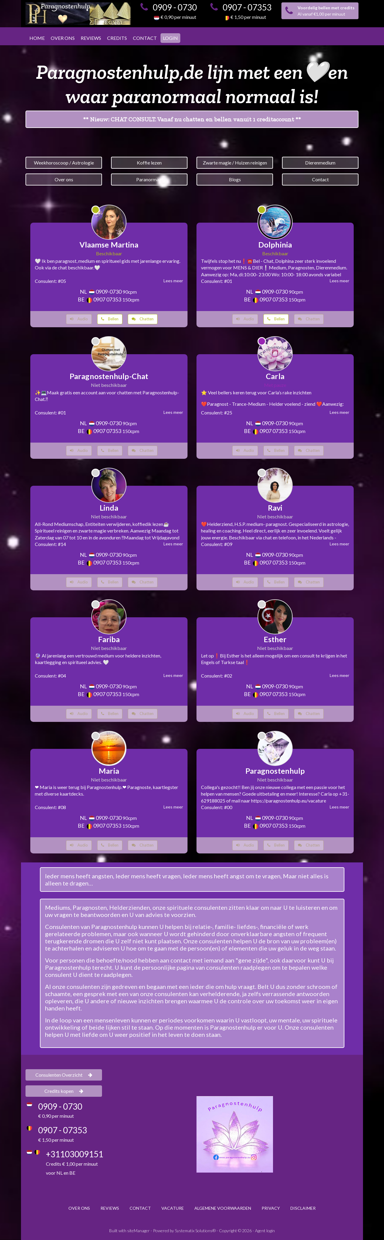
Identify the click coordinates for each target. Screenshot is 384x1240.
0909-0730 (109, 291)
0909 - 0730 (175, 7)
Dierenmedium (320, 162)
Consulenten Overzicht (63, 1075)
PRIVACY (271, 1208)
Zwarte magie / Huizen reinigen (235, 162)
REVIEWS (91, 38)
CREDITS (117, 38)
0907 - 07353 (247, 7)
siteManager (138, 1230)
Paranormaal (149, 179)
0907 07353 (107, 299)
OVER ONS (63, 38)
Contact (320, 179)
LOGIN (170, 38)
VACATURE (172, 1208)
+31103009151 (74, 1154)
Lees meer (173, 280)
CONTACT (145, 38)
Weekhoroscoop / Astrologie (64, 162)
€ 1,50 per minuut (248, 17)
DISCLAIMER (303, 1208)
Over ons (64, 179)
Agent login (265, 1230)
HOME (37, 38)
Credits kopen (63, 1091)
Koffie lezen (149, 162)
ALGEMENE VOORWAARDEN (222, 1208)
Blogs (235, 179)
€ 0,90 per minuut (178, 17)
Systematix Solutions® (195, 1230)
